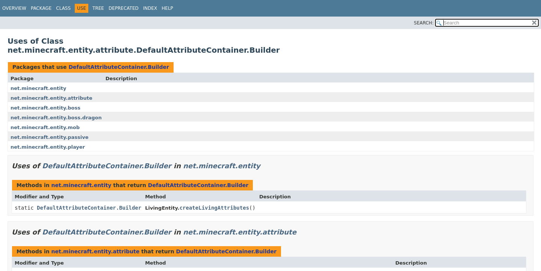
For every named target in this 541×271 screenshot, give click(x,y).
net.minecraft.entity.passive (49, 137)
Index (150, 8)
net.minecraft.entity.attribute (51, 98)
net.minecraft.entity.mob (45, 127)
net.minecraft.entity (38, 88)
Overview (14, 8)
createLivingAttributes (214, 208)
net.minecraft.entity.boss (45, 108)
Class (63, 8)
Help (167, 8)
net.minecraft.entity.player (48, 147)
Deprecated (124, 8)
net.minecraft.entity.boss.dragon (56, 117)
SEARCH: (424, 23)
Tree (98, 8)
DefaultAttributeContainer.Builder (118, 67)
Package (41, 8)
